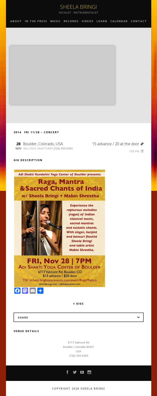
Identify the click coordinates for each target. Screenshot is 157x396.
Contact (139, 21)
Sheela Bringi (78, 6)
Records (71, 21)
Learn (102, 21)
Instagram (89, 373)
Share (80, 317)
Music (55, 21)
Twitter (75, 373)
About (16, 21)
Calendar (119, 21)
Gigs (78, 303)
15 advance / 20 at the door (118, 143)
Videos (88, 21)
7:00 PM (136, 151)
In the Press (36, 21)
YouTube (82, 373)
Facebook (68, 373)
